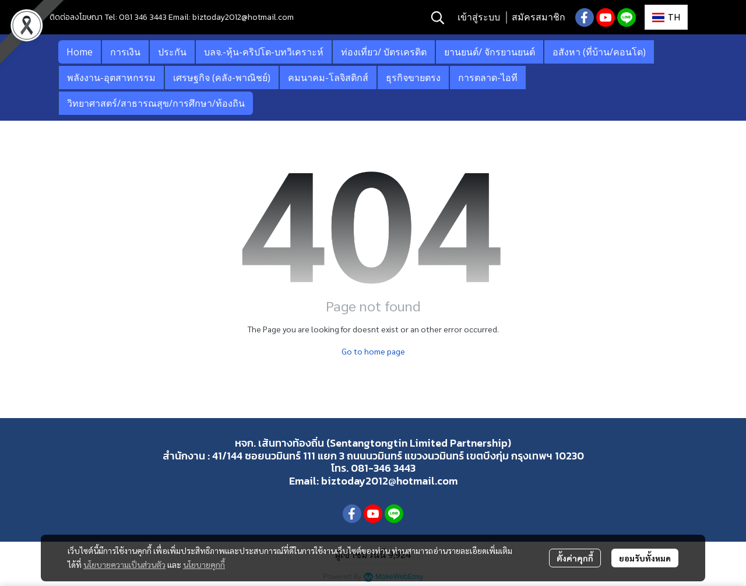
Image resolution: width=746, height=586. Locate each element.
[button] (438, 17)
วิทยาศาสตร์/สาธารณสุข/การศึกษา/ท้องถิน (156, 103)
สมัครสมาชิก (538, 17)
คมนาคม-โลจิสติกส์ (328, 77)
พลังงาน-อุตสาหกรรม (111, 77)
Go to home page (373, 351)
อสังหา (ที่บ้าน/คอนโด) (599, 51)
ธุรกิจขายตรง (413, 77)
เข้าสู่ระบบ (479, 17)
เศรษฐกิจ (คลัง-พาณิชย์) (221, 77)
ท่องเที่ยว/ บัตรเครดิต (384, 51)
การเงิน (125, 51)
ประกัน (172, 51)
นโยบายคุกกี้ (204, 564)
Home (79, 51)
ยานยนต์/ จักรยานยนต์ (489, 51)
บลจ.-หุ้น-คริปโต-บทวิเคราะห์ (263, 51)
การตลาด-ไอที (488, 77)
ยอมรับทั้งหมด (645, 558)
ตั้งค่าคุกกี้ (575, 558)
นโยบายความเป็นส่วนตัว (124, 564)
